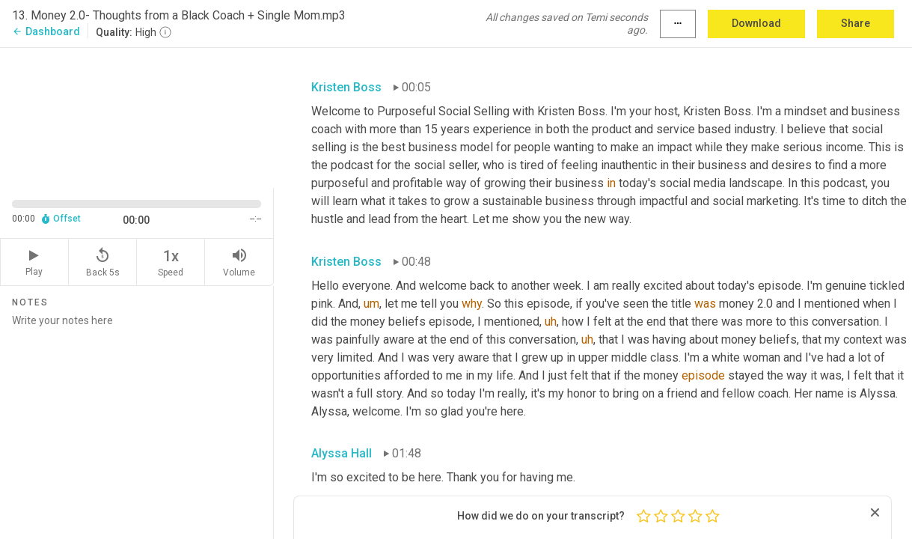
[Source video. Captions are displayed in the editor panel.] (137, 116)
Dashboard (46, 31)
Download (756, 23)
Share (855, 23)
